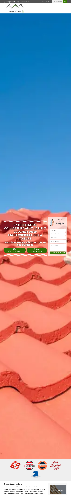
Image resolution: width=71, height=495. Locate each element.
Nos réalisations (14, 250)
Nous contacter (37, 250)
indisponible (9, 2)
